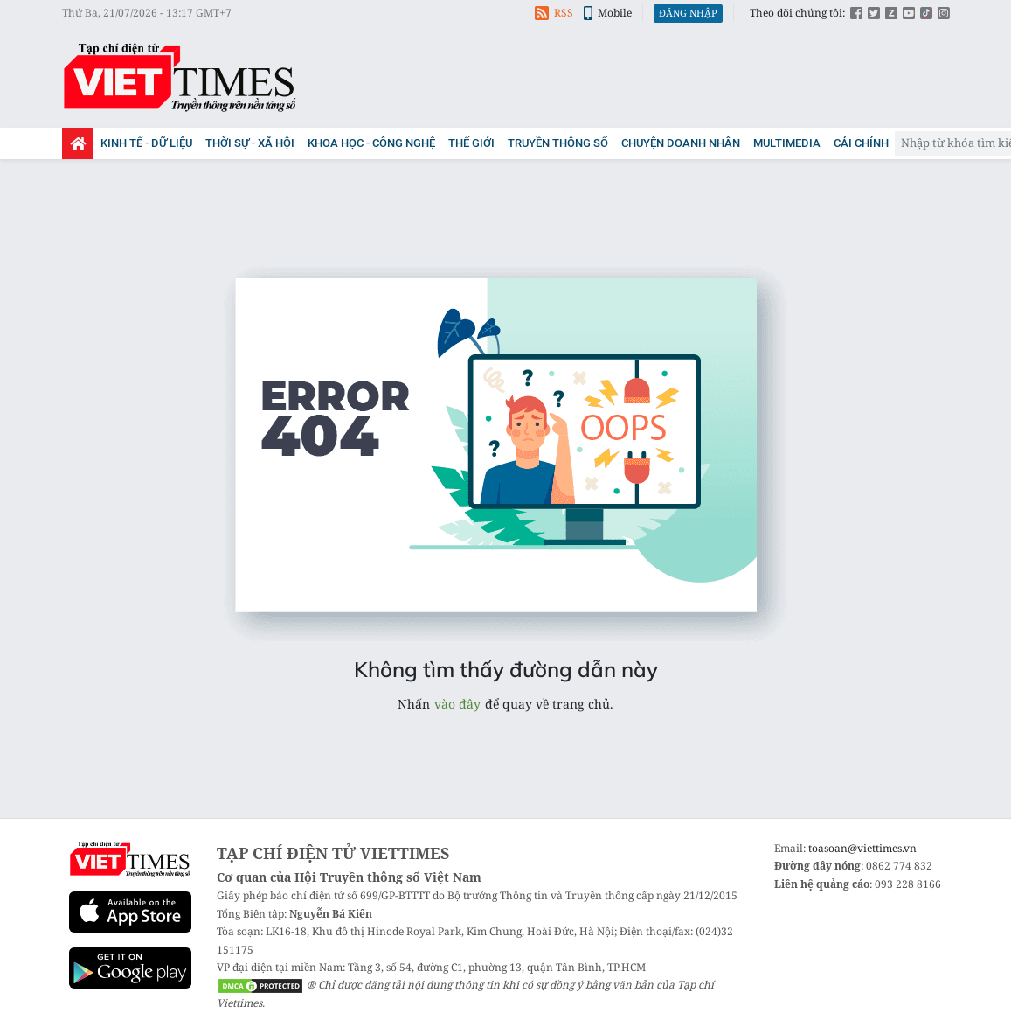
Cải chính (861, 143)
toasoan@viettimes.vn (862, 848)
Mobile (608, 12)
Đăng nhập (688, 12)
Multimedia (787, 143)
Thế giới (471, 143)
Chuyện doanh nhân (680, 143)
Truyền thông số (558, 143)
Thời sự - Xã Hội (249, 143)
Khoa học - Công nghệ (371, 143)
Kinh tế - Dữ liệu (146, 143)
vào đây (457, 703)
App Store (130, 912)
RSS (554, 12)
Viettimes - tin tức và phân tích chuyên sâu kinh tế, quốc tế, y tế (180, 77)
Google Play (130, 968)
